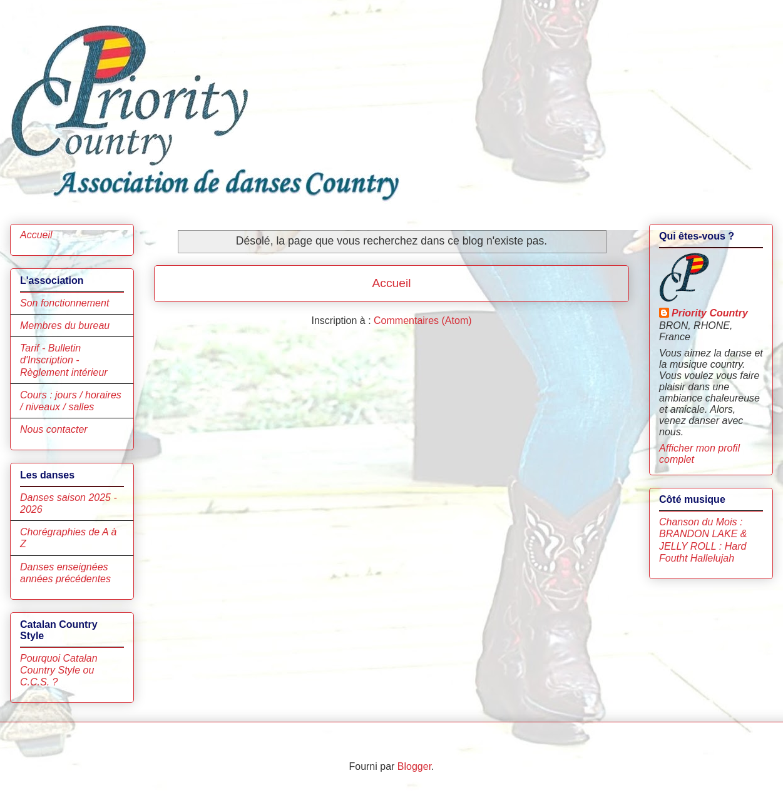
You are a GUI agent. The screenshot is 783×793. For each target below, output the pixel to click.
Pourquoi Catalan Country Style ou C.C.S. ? (59, 670)
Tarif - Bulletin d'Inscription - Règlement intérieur (64, 360)
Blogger (414, 766)
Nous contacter (54, 429)
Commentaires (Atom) (422, 320)
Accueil (391, 283)
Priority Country (710, 313)
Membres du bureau (65, 325)
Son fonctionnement (64, 303)
